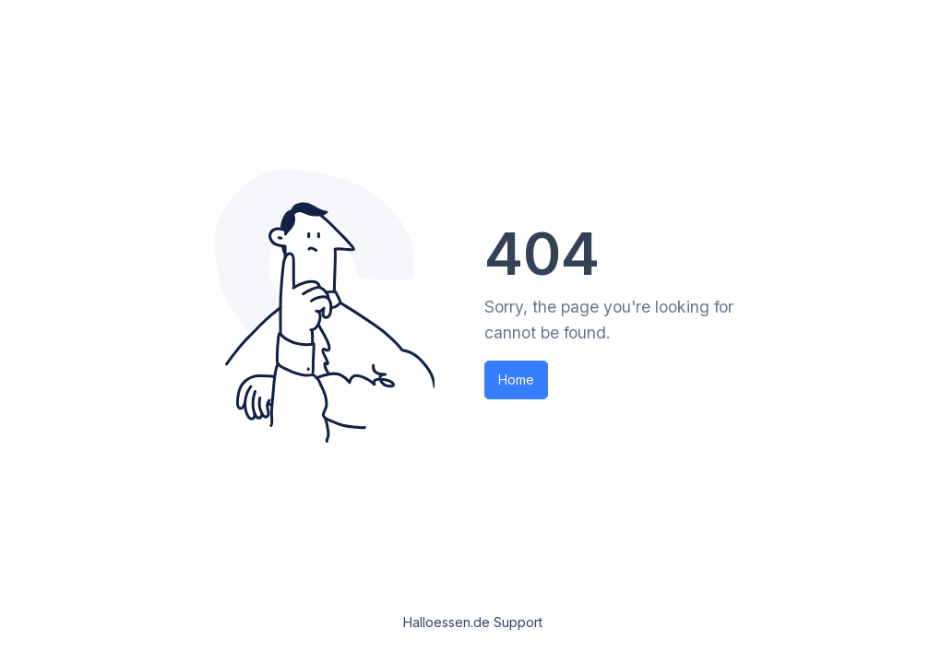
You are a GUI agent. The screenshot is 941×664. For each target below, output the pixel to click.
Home (516, 379)
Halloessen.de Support (472, 622)
